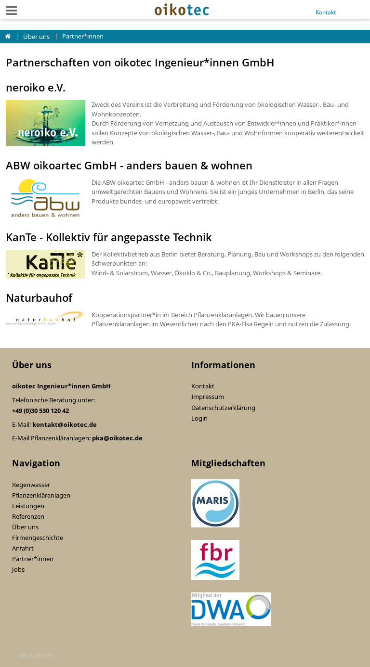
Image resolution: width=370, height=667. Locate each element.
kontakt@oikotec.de (64, 424)
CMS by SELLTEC (36, 655)
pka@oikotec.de (117, 438)
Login (199, 418)
